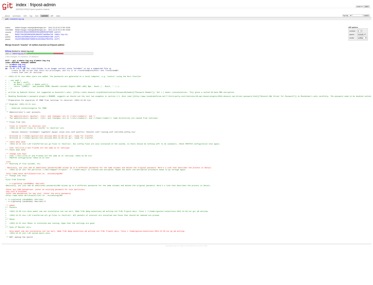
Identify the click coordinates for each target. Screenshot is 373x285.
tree (36, 16)
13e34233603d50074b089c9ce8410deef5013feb (34, 40)
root (11, 19)
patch (57, 32)
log (31, 16)
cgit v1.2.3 (177, 282)
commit (44, 16)
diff (52, 16)
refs (25, 16)
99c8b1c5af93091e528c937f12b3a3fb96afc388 (34, 37)
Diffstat (8, 52)
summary (17, 16)
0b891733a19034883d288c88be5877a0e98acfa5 (34, 35)
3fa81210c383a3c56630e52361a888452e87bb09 (34, 32)
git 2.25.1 (184, 282)
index (21, 4)
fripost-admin (43, 4)
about (7, 16)
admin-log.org (18, 19)
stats (58, 16)
